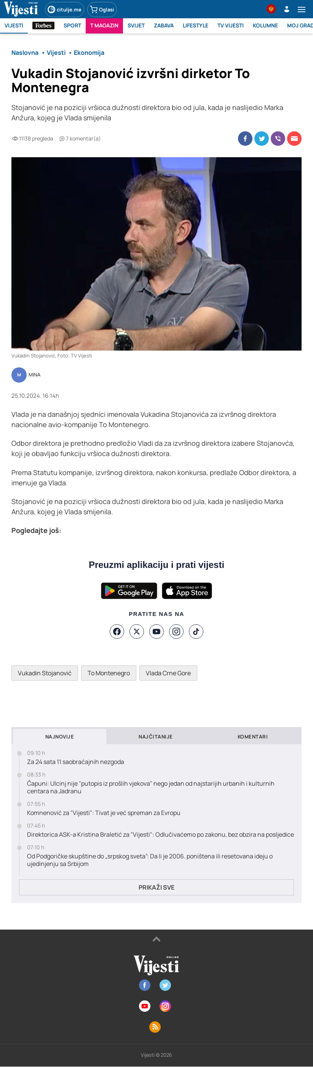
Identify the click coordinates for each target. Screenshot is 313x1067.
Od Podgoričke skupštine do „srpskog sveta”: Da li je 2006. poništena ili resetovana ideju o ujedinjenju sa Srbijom (150, 860)
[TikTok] (196, 631)
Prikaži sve (156, 887)
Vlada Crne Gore (168, 673)
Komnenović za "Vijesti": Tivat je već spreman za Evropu (103, 813)
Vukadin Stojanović (45, 673)
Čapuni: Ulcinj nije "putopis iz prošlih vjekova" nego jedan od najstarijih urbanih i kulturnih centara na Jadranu (151, 788)
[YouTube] (156, 631)
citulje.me (64, 9)
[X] (136, 631)
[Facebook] (117, 631)
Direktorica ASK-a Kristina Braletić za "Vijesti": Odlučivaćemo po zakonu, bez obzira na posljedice (160, 835)
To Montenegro (109, 673)
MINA (34, 375)
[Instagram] (176, 631)
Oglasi (102, 9)
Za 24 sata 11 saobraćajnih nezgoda (75, 762)
